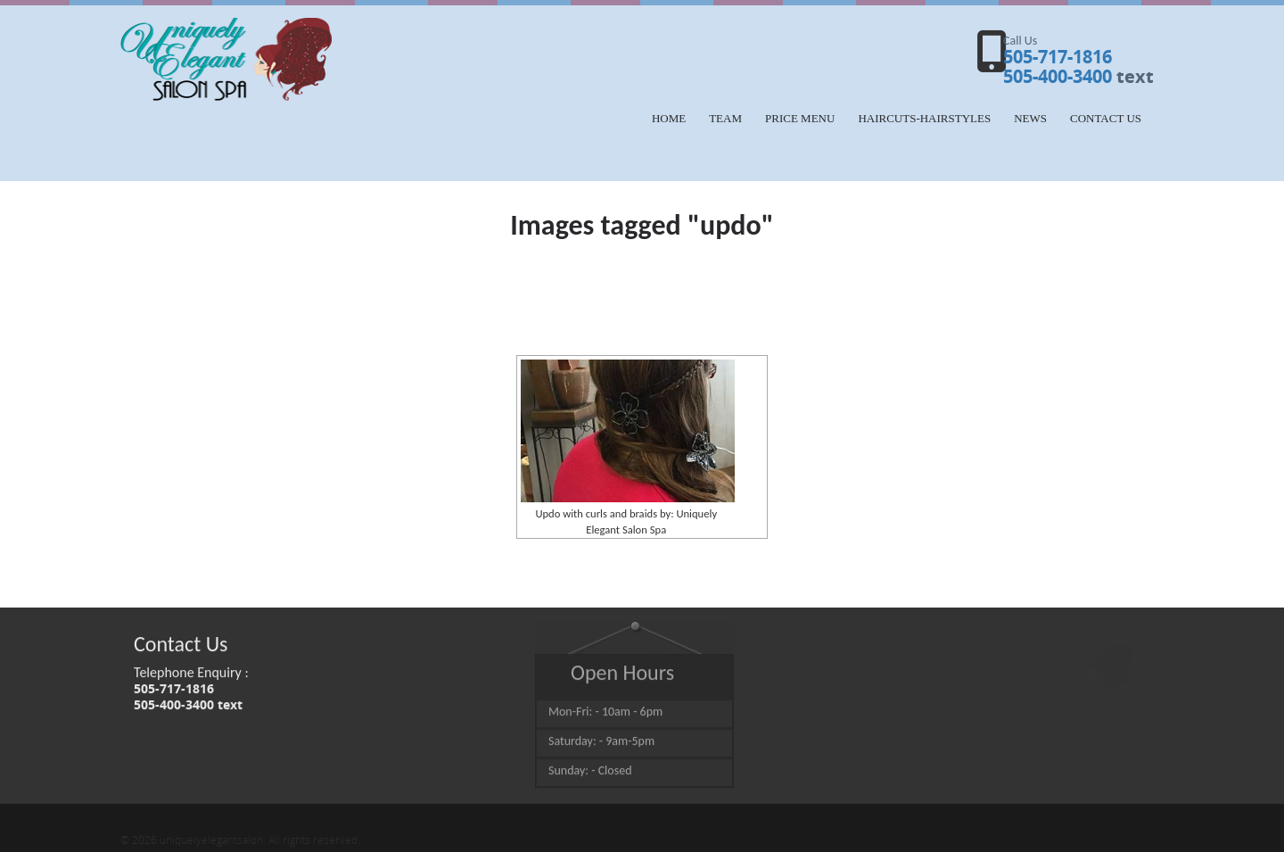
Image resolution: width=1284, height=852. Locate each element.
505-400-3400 (1057, 76)
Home (669, 118)
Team (725, 118)
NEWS (1030, 118)
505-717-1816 (1057, 57)
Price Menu (800, 118)
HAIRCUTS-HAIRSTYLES (924, 118)
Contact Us (1105, 118)
